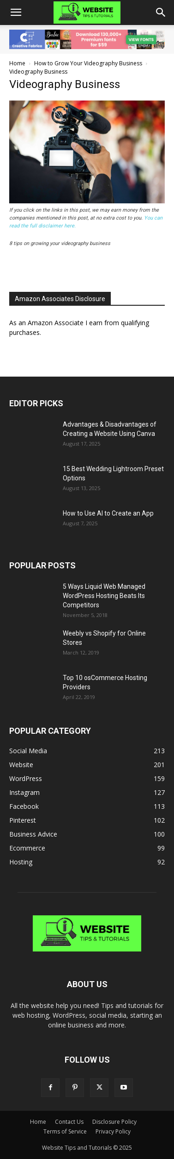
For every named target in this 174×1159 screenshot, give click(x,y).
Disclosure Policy (114, 1122)
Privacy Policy (113, 1131)
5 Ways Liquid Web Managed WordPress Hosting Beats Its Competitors (104, 596)
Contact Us (69, 1122)
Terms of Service (65, 1131)
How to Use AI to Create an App (108, 513)
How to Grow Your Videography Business (88, 63)
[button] (15, 12)
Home (17, 63)
